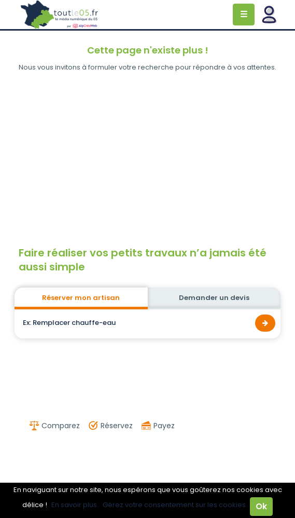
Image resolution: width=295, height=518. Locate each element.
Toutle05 (59, 14)
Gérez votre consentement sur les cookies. (175, 505)
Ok (261, 506)
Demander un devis (214, 298)
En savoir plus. (75, 505)
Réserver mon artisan (81, 298)
